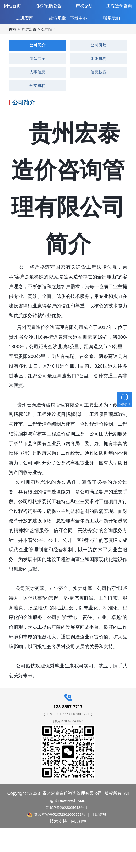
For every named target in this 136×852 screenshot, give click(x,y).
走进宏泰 (24, 29)
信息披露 (98, 93)
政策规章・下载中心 (68, 29)
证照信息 (103, 837)
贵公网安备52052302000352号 (55, 837)
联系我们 (112, 29)
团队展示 (37, 79)
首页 (13, 48)
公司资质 (98, 64)
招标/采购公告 (48, 7)
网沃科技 (78, 844)
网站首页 (14, 7)
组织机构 (98, 79)
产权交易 (83, 7)
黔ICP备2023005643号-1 (67, 830)
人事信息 (37, 93)
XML (81, 823)
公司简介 (52, 48)
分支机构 (37, 108)
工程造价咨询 (117, 7)
